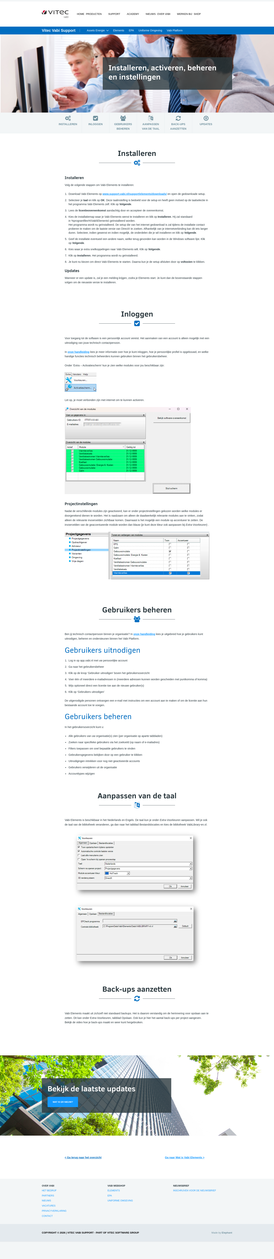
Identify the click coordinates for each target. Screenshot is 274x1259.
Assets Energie (96, 32)
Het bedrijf (49, 1193)
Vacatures (49, 1208)
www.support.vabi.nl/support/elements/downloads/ (135, 196)
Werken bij (178, 16)
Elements (118, 32)
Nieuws (145, 16)
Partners (48, 1198)
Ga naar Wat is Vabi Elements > (185, 1159)
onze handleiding (78, 354)
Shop (193, 16)
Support (115, 16)
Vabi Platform (174, 32)
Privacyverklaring (54, 1213)
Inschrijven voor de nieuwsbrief (194, 1193)
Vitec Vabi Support (58, 33)
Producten (97, 16)
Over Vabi (160, 16)
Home (81, 16)
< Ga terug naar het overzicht (83, 1159)
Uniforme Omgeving (150, 32)
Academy (130, 16)
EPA (131, 32)
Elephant (227, 1235)
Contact (47, 1218)
